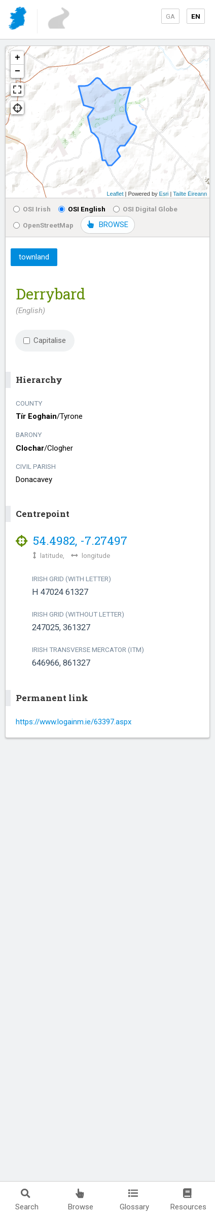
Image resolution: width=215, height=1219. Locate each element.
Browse (80, 1200)
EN (195, 16)
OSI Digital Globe (145, 209)
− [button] (17, 71)
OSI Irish (32, 209)
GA (170, 16)
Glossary (134, 1200)
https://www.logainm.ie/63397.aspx (73, 721)
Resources (188, 1200)
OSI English (81, 209)
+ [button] (17, 58)
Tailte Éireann (190, 194)
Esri (164, 194)
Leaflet (114, 194)
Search (27, 1200)
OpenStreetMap (43, 225)
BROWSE (107, 224)
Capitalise (44, 340)
